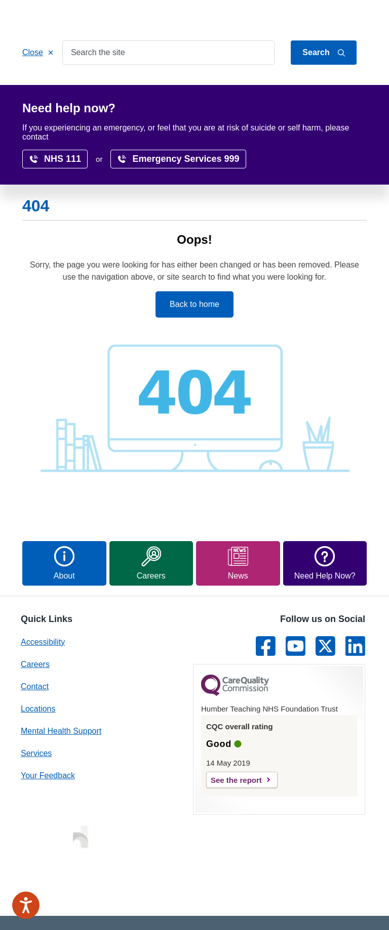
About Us (318, 17)
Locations (283, 86)
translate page (334, 128)
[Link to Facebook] (266, 598)
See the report (236, 732)
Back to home (194, 256)
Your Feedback (48, 728)
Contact (354, 17)
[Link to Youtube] (295, 598)
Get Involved (225, 86)
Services (86, 86)
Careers (333, 86)
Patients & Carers (152, 86)
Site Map (351, 908)
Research (48, 108)
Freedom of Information (328, 889)
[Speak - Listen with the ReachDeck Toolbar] (26, 905)
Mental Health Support (61, 683)
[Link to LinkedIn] (355, 598)
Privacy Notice (252, 889)
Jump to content (269, 17)
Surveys (161, 108)
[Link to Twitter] (325, 598)
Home (42, 86)
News (204, 108)
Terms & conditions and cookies (271, 908)
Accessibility (106, 108)
